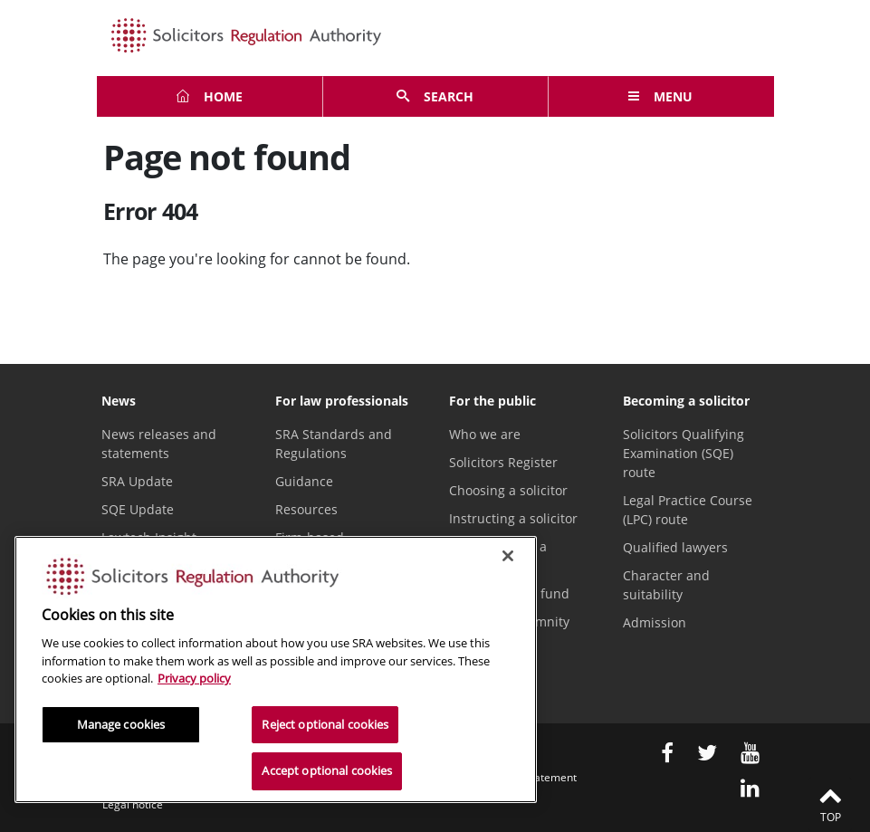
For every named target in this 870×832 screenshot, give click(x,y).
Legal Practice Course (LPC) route (687, 510)
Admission (654, 622)
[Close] (508, 556)
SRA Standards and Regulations (333, 444)
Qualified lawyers (675, 547)
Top (830, 804)
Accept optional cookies (327, 770)
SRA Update (137, 481)
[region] (275, 669)
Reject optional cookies (325, 724)
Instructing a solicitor (513, 518)
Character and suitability (666, 585)
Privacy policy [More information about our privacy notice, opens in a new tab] (194, 678)
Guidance (304, 481)
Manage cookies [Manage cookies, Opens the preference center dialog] (121, 724)
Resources (306, 509)
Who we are (485, 434)
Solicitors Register (503, 462)
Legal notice (132, 804)
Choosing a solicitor (508, 490)
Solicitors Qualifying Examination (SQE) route (683, 453)
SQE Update (137, 509)
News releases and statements (158, 444)
